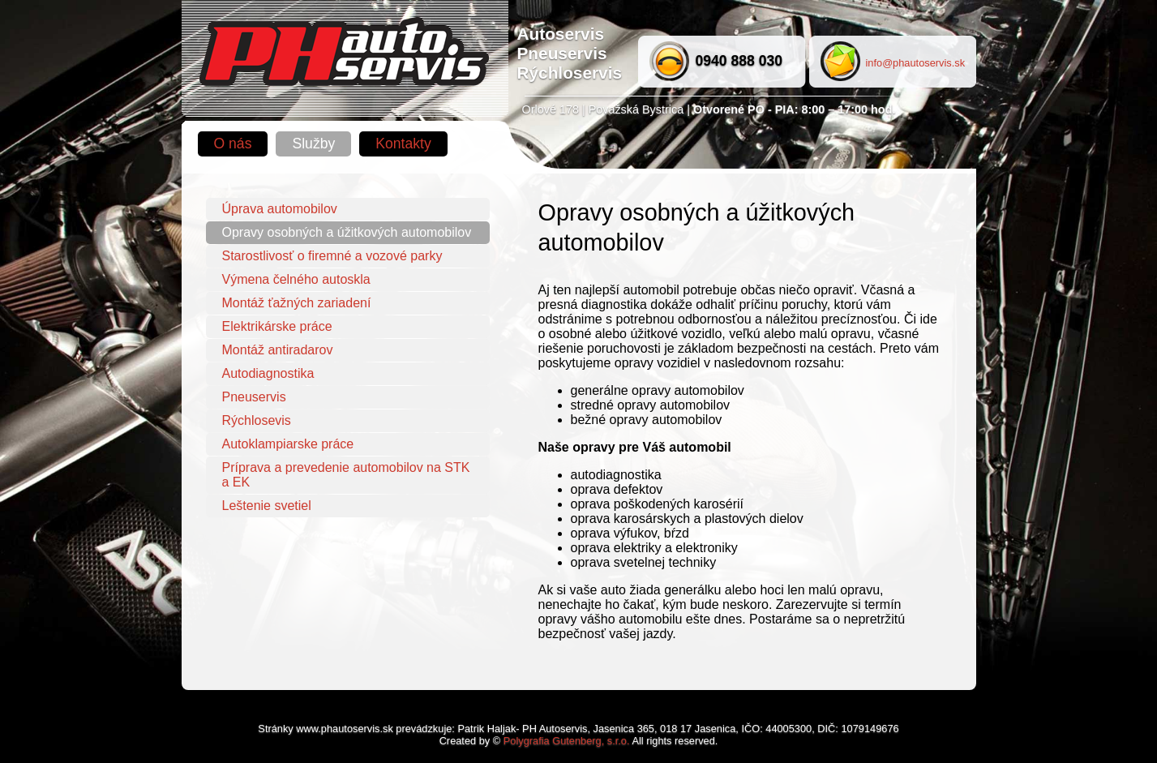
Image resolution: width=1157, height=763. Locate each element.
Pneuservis (254, 397)
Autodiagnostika (268, 373)
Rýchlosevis (256, 420)
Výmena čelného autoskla (296, 279)
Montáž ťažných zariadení (296, 303)
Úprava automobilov (279, 209)
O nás (233, 143)
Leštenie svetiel (266, 505)
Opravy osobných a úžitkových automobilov (347, 232)
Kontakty (403, 143)
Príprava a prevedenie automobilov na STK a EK (346, 475)
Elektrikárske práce (277, 326)
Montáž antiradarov (277, 350)
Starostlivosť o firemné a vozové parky (332, 256)
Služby (313, 143)
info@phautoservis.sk (916, 63)
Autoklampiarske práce (288, 444)
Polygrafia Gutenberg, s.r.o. (567, 741)
